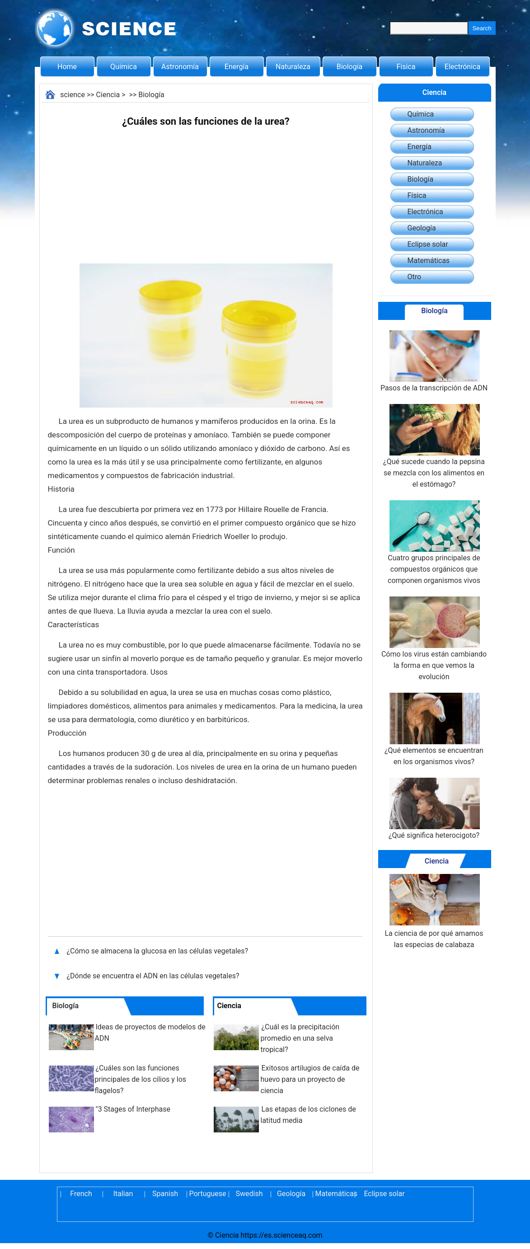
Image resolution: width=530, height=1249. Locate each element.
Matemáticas (429, 260)
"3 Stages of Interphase (133, 1109)
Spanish (165, 1193)
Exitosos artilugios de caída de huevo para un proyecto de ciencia (310, 1079)
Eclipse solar (428, 244)
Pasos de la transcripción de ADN (434, 361)
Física (405, 66)
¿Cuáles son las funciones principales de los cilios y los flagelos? (141, 1079)
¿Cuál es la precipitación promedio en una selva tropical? (300, 1038)
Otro (415, 276)
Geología (422, 228)
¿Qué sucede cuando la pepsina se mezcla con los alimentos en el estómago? (434, 446)
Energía (237, 66)
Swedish (249, 1193)
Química (123, 66)
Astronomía (180, 66)
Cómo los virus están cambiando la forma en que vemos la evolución (434, 638)
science (72, 94)
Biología (350, 66)
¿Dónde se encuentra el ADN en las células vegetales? (154, 976)
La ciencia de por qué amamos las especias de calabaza (434, 911)
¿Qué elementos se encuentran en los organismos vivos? (434, 729)
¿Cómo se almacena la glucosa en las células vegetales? (158, 951)
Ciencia (108, 94)
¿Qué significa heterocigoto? (434, 809)
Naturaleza (293, 66)
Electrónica (462, 66)
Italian (123, 1193)
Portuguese (207, 1193)
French (81, 1193)
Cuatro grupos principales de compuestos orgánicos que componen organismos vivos (434, 542)
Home (67, 66)
